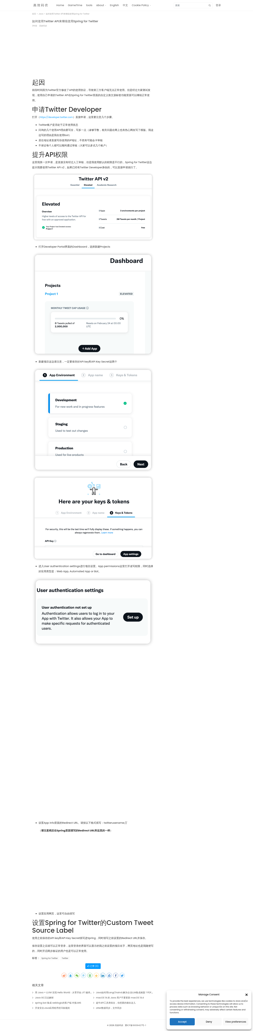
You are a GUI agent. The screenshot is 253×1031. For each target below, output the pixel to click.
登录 (218, 5)
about (100, 5)
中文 (125, 5)
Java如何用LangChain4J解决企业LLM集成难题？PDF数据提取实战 (130, 992)
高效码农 (119, 1025)
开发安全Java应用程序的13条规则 (52, 1008)
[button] (246, 994)
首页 (34, 13)
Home (60, 5)
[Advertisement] (93, 54)
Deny (209, 1021)
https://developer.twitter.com (56, 117)
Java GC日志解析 (44, 997)
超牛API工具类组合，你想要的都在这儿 (116, 1002)
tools (89, 5)
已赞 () (93, 966)
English (114, 5)
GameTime (75, 5)
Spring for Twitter (49, 958)
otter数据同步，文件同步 (109, 1008)
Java (41, 13)
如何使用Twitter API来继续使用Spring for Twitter (65, 21)
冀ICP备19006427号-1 (135, 1025)
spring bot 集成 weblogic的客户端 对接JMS (58, 1002)
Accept (182, 1021)
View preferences (235, 1021)
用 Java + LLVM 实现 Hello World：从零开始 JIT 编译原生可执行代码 (70, 992)
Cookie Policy (140, 5)
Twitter (65, 958)
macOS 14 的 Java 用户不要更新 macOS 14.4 (120, 997)
